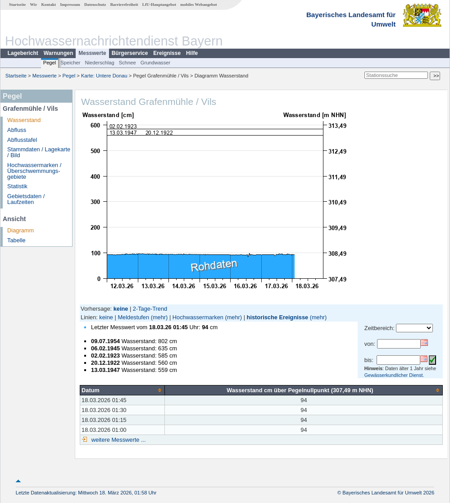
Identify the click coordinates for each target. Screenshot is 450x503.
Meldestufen (133, 317)
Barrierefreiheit (124, 4)
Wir (33, 4)
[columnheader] (122, 390)
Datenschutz (95, 4)
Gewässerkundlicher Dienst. (394, 375)
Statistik (17, 186)
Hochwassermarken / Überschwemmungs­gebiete (34, 171)
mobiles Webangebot (198, 4)
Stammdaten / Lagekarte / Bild (38, 152)
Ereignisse (167, 53)
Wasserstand (24, 120)
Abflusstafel (22, 139)
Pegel (49, 62)
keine (106, 317)
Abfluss (16, 130)
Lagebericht (23, 53)
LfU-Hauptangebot (159, 4)
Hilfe (192, 53)
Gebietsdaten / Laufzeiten (26, 199)
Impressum (70, 4)
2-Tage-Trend (150, 308)
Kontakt (48, 4)
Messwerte (92, 53)
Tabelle (16, 240)
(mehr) (159, 317)
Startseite (17, 4)
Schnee (127, 62)
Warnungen (58, 53)
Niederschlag (99, 62)
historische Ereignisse (278, 317)
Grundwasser (156, 62)
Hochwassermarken (198, 317)
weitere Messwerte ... (117, 439)
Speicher (70, 62)
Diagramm (20, 230)
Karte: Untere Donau (104, 75)
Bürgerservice (130, 53)
